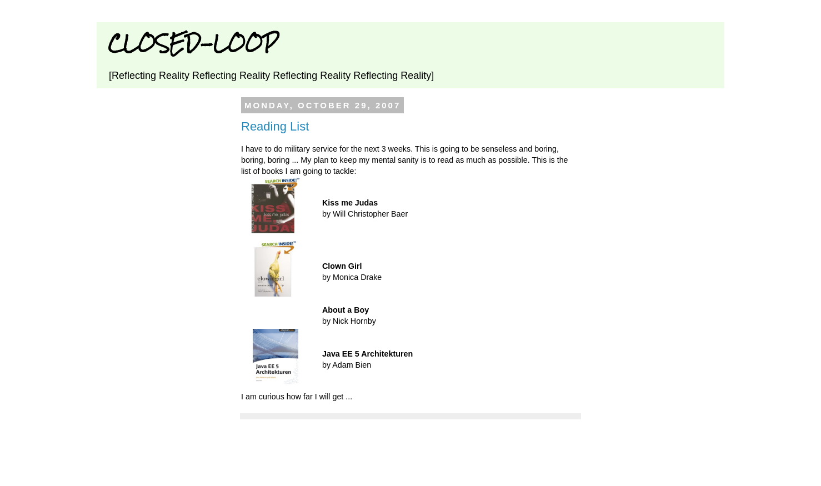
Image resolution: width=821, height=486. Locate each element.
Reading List (275, 126)
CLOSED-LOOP (193, 43)
